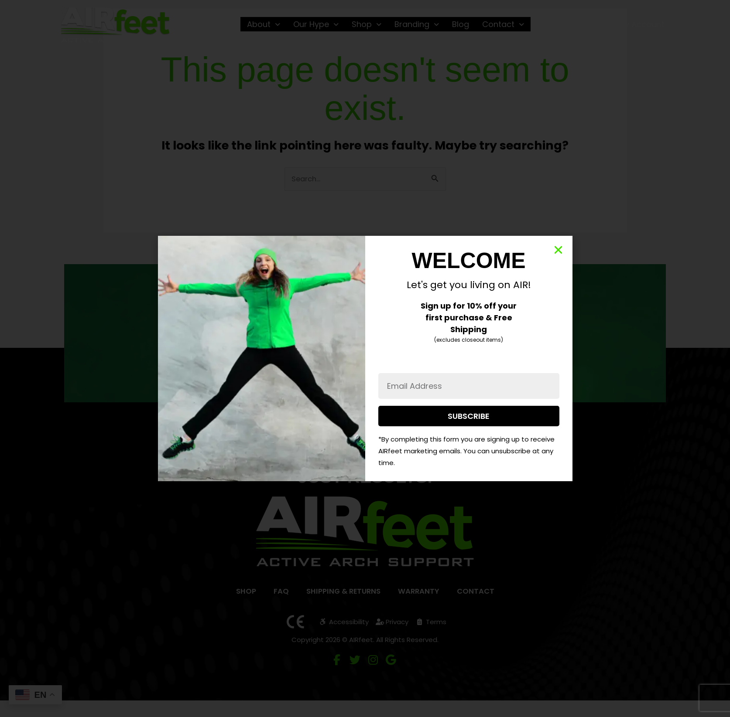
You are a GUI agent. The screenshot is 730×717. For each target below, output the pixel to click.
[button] (558, 250)
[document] (365, 358)
